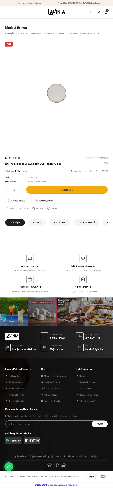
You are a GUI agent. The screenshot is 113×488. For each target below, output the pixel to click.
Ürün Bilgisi (15, 223)
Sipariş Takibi (85, 389)
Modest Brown (16, 27)
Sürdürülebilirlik (15, 382)
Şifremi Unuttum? (87, 401)
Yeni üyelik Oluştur (87, 382)
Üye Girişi (83, 376)
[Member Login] (99, 12)
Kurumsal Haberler (17, 395)
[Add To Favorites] (106, 164)
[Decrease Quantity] (8, 190)
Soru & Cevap (60, 223)
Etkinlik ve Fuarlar (16, 389)
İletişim (95, 456)
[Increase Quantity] (20, 190)
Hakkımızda (14, 376)
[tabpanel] (56, 93)
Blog (58, 456)
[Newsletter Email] (56, 424)
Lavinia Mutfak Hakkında (76, 456)
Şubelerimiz (19, 456)
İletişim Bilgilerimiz (17, 401)
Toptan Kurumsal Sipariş (41, 456)
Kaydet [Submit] (99, 424)
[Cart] (106, 12)
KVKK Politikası (50, 395)
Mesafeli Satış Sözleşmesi (55, 376)
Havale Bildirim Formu (88, 395)
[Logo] (56, 12)
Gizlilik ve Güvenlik (52, 382)
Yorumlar (37, 223)
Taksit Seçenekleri (86, 223)
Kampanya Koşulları (52, 401)
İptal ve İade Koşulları (53, 389)
